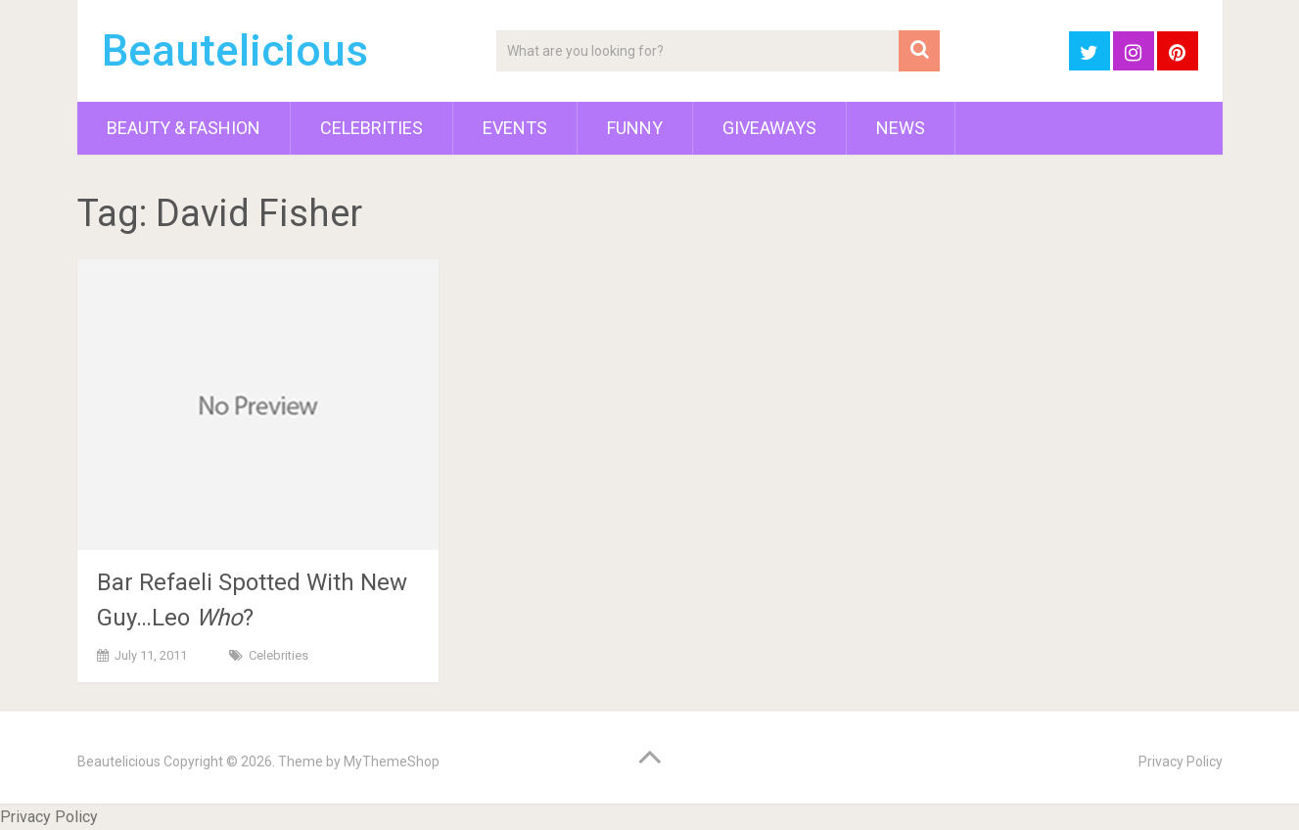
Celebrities (371, 127)
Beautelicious (235, 50)
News (900, 127)
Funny (635, 127)
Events (515, 127)
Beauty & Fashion (183, 127)
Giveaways (769, 127)
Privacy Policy (1180, 761)
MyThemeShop (392, 761)
